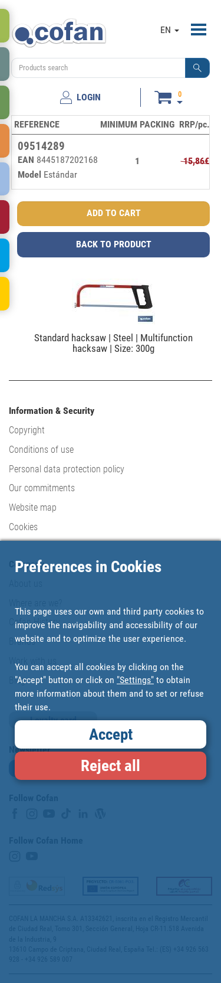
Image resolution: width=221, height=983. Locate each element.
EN (169, 29)
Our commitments (42, 488)
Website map (33, 507)
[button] (197, 68)
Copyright (27, 430)
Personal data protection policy (66, 469)
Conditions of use (41, 449)
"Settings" (135, 679)
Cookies (23, 527)
